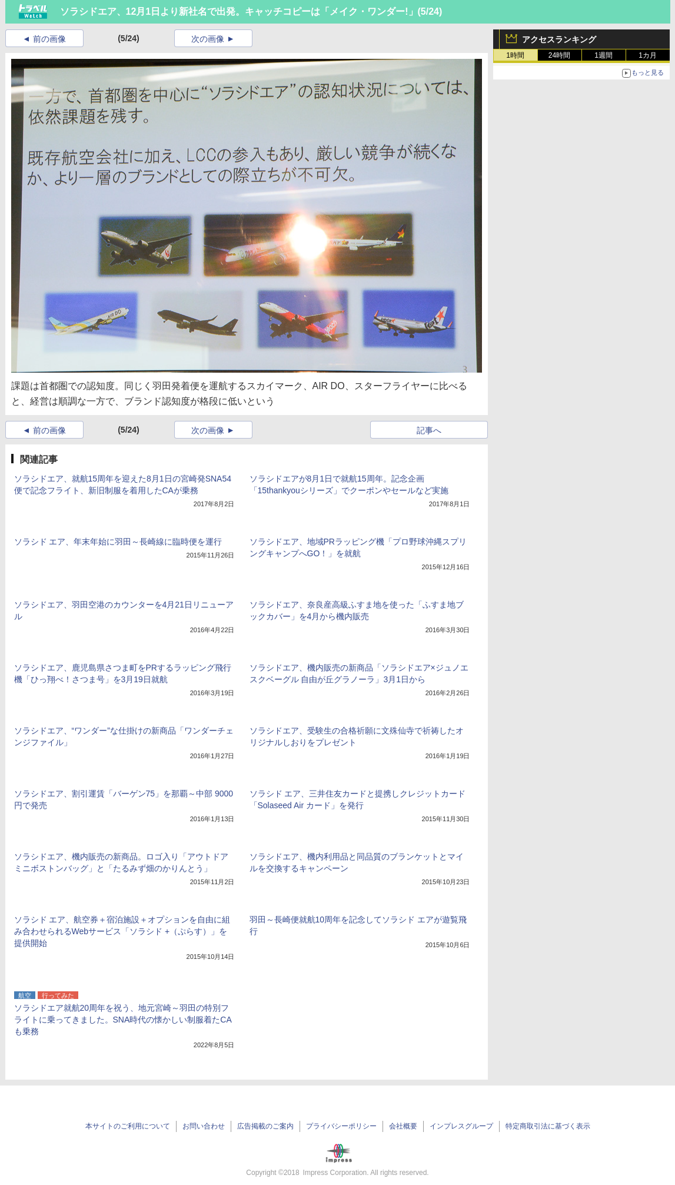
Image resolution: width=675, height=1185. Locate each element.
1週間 (603, 55)
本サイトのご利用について (127, 1126)
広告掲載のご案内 (265, 1126)
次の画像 (207, 39)
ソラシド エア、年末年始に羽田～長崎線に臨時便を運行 (118, 541)
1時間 (515, 55)
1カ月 (648, 55)
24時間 (559, 55)
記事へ (429, 430)
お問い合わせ (203, 1126)
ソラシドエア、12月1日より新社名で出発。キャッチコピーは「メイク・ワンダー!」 (239, 11)
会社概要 (403, 1126)
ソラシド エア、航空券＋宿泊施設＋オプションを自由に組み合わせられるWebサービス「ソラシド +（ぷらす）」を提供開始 (122, 931)
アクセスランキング (559, 39)
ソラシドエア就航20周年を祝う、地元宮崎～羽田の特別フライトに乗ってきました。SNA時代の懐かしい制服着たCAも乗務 (123, 1019)
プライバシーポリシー (341, 1126)
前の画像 (49, 39)
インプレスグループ (461, 1126)
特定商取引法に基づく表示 (548, 1126)
